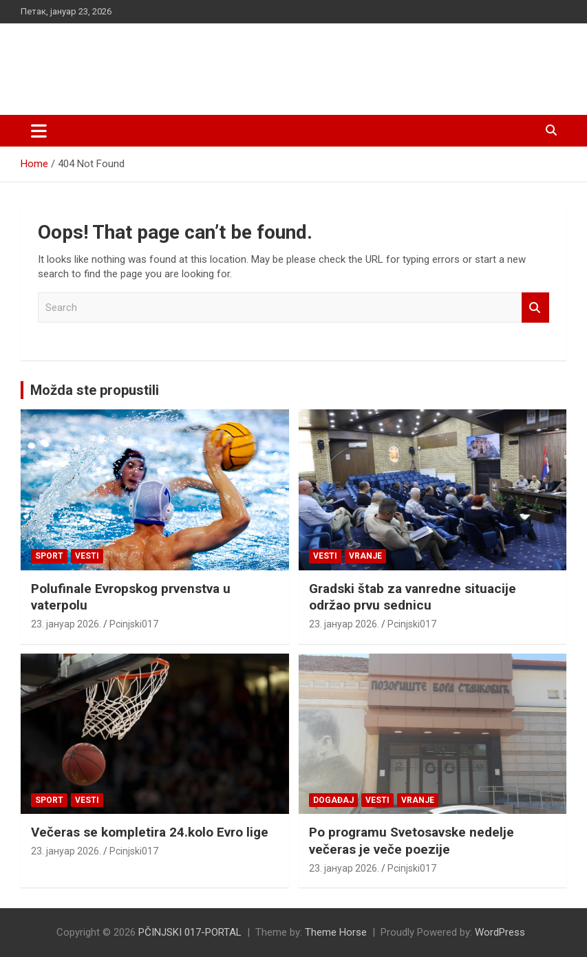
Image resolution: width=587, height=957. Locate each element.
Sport (49, 556)
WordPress (500, 932)
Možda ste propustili (94, 390)
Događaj (333, 800)
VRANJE (365, 556)
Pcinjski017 (133, 624)
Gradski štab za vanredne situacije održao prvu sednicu (412, 597)
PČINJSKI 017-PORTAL (165, 61)
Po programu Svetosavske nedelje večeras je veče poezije (411, 840)
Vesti (87, 556)
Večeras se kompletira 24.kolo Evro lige (149, 832)
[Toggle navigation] (39, 131)
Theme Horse (336, 932)
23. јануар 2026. (66, 624)
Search (535, 307)
